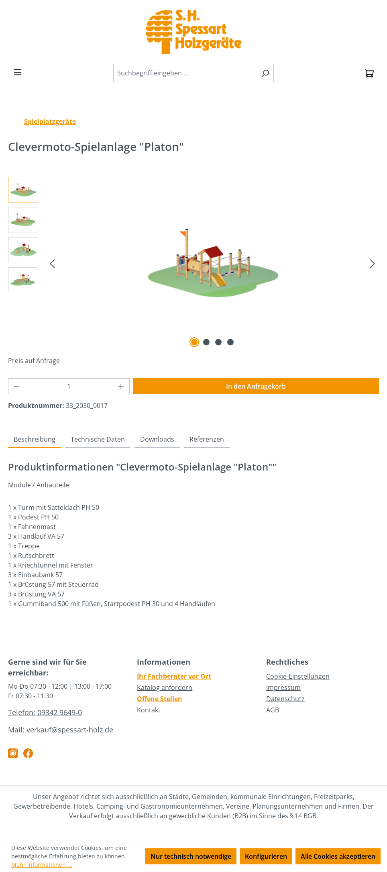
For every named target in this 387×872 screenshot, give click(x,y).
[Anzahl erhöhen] (121, 386)
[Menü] (17, 72)
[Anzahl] (69, 386)
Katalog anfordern (164, 687)
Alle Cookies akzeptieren (338, 856)
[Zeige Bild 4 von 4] (230, 342)
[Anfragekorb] (369, 73)
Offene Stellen (159, 698)
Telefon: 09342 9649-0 (45, 712)
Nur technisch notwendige (191, 856)
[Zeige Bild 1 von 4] (194, 342)
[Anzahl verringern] (16, 386)
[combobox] (185, 73)
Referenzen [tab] (206, 439)
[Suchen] (265, 73)
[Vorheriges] (52, 263)
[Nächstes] (373, 263)
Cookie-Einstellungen (298, 676)
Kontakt (149, 710)
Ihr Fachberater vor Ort (174, 676)
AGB (272, 710)
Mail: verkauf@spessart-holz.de (60, 729)
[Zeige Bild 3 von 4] (218, 342)
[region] (193, 263)
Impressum (283, 687)
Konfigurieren (266, 856)
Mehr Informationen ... (41, 864)
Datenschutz (285, 698)
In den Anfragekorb (256, 386)
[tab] (34, 439)
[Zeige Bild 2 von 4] (206, 342)
